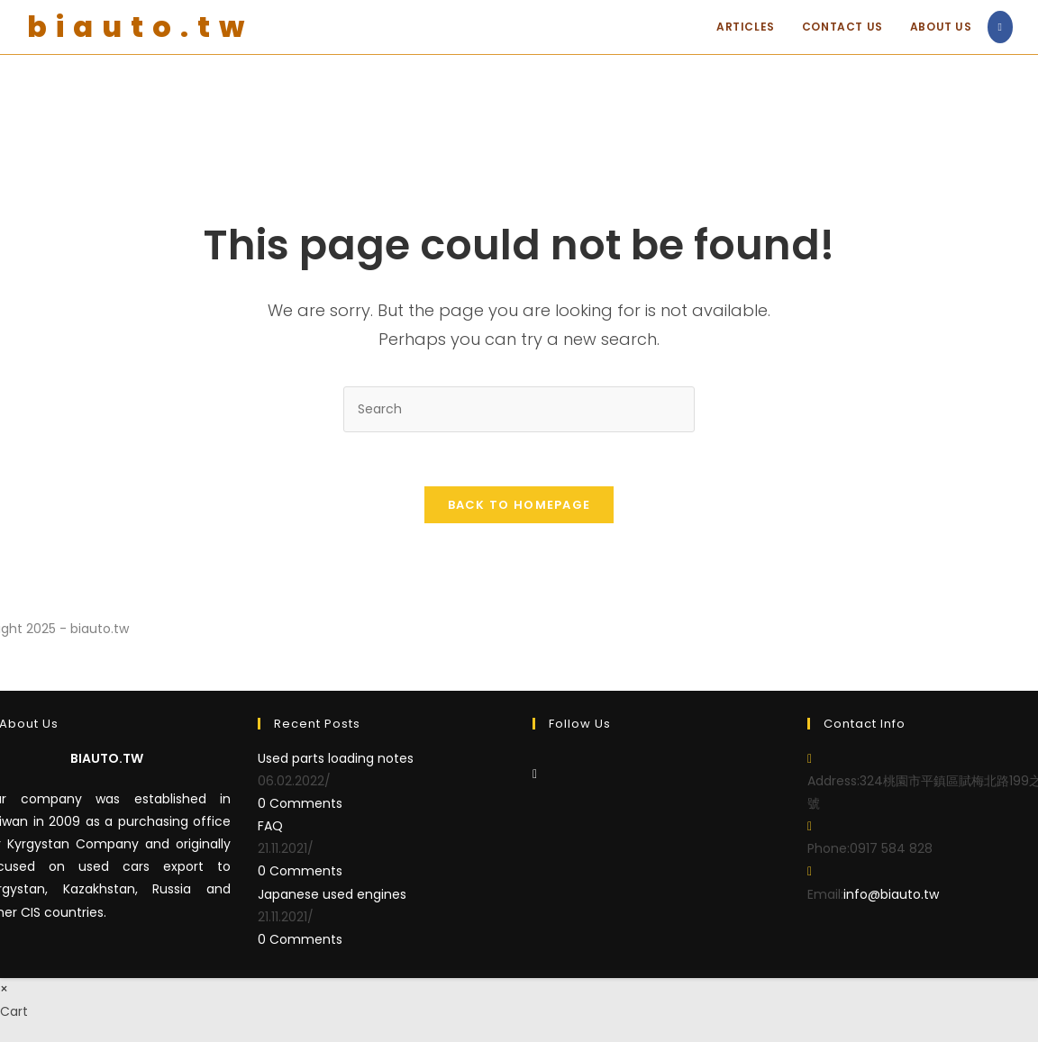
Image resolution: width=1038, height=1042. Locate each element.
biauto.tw (140, 26)
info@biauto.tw (891, 894)
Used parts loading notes (336, 758)
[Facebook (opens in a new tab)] (1000, 27)
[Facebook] (535, 774)
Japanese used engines (332, 894)
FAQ (270, 826)
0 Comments (300, 803)
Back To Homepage (519, 504)
